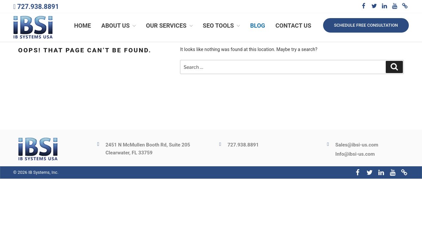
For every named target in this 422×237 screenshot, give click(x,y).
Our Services (170, 25)
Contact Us (293, 25)
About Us (119, 25)
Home (82, 25)
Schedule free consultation (366, 25)
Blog (257, 25)
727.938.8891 (38, 7)
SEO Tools (222, 25)
